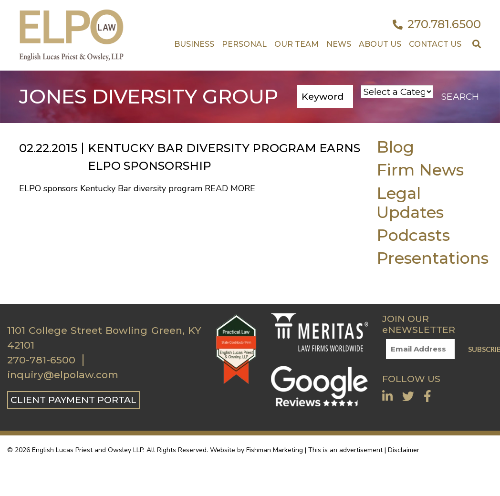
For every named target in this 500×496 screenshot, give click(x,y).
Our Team (296, 44)
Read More (230, 188)
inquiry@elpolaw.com (62, 375)
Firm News (420, 169)
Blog (395, 146)
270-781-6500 (41, 360)
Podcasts (413, 235)
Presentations (432, 258)
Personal (244, 44)
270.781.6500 (437, 24)
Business (194, 44)
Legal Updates (410, 202)
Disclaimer (403, 450)
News (338, 44)
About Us (380, 44)
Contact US (435, 44)
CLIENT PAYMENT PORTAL (73, 399)
